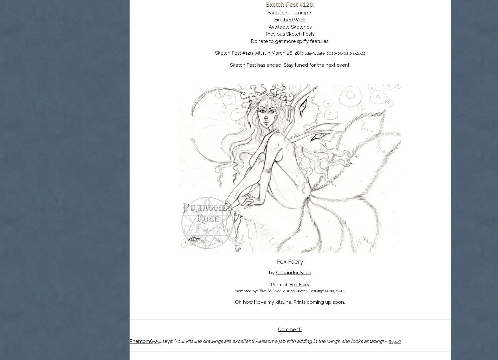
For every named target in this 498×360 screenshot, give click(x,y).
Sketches (284, 13)
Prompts (309, 13)
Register (108, 75)
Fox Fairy (306, 285)
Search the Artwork (95, 65)
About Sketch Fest (95, 45)
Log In (79, 75)
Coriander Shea (300, 272)
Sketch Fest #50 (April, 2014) (327, 291)
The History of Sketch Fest (95, 55)
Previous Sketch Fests (297, 34)
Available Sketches (296, 27)
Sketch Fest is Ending (95, 36)
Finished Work (297, 20)
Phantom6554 (158, 341)
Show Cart (85, 83)
